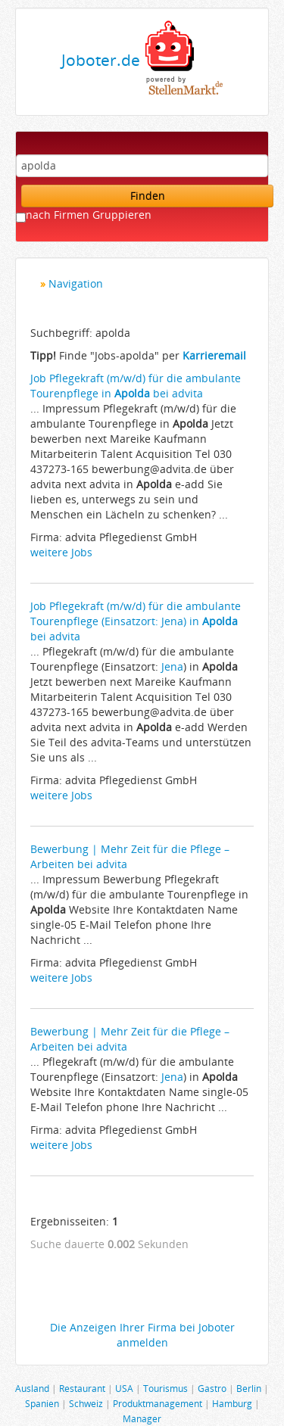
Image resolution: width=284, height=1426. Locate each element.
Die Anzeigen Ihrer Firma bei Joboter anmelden (142, 1335)
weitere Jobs (61, 552)
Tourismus (165, 1388)
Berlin (248, 1388)
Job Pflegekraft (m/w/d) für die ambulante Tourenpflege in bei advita (135, 385)
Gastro (212, 1388)
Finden (147, 195)
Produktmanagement (157, 1403)
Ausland (32, 1388)
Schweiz (86, 1403)
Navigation (75, 283)
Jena (172, 666)
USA (124, 1388)
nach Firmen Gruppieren (88, 214)
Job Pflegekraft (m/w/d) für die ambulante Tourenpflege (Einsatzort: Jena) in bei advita (135, 621)
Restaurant (82, 1388)
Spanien (42, 1403)
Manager (142, 1418)
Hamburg (232, 1403)
